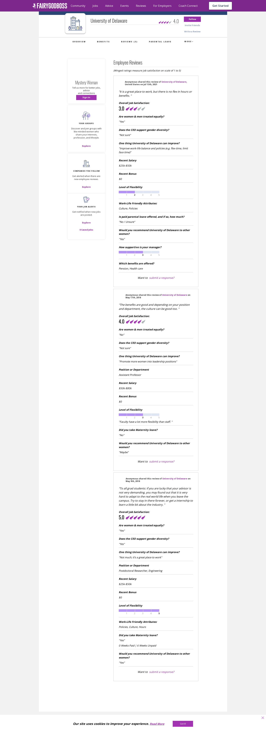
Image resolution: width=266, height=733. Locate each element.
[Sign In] (86, 97)
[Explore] (86, 145)
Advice (109, 6)
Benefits (103, 41)
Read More (157, 724)
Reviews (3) (129, 41)
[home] (50, 6)
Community (78, 6)
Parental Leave (160, 41)
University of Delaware (174, 81)
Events (124, 6)
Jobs (95, 6)
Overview (79, 41)
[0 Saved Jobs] (86, 229)
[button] (192, 19)
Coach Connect (188, 6)
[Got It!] (183, 724)
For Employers (162, 6)
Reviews (141, 6)
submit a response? (161, 278)
